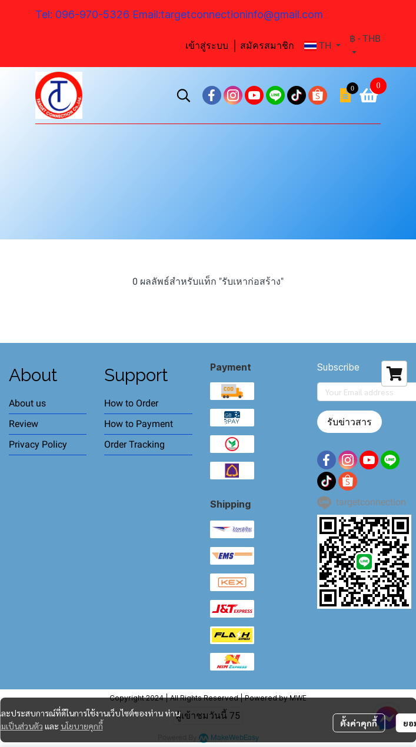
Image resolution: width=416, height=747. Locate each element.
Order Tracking (134, 444)
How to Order (131, 403)
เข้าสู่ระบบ (206, 46)
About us (27, 403)
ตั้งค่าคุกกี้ (358, 723)
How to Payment (138, 423)
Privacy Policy (38, 444)
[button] (322, 46)
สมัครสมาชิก (267, 46)
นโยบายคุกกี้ (82, 726)
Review (23, 423)
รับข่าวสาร (349, 422)
